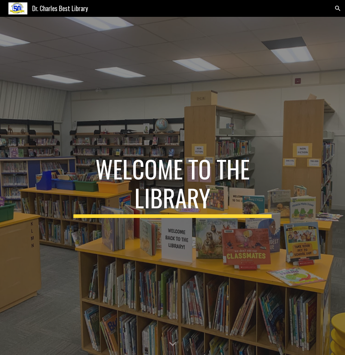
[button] (338, 8)
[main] (172, 186)
